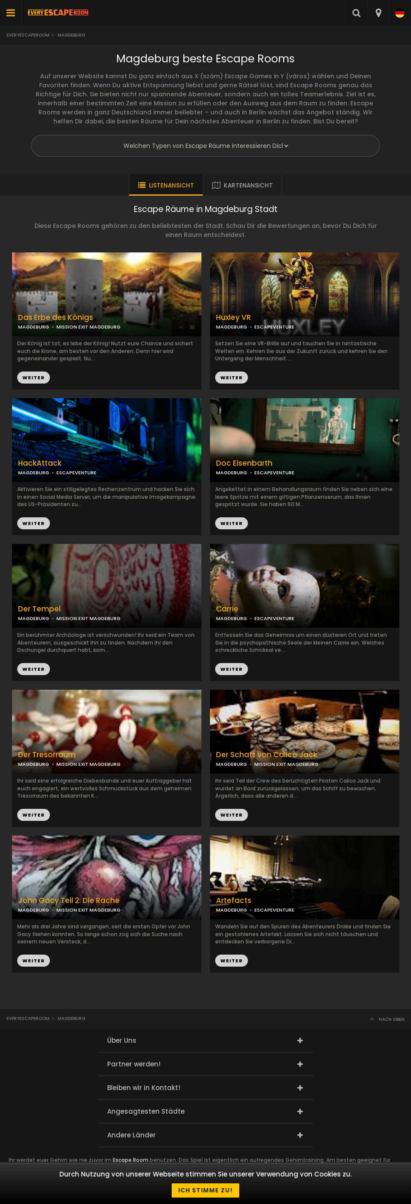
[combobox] (378, 13)
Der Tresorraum (47, 754)
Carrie (227, 609)
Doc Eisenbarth (244, 463)
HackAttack (40, 463)
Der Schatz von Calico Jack (266, 754)
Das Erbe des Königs (55, 317)
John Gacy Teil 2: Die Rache (69, 900)
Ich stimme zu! (205, 1190)
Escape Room (130, 1160)
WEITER (231, 377)
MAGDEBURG (231, 326)
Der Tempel (39, 609)
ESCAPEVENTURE (274, 326)
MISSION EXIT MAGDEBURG (88, 326)
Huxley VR (233, 317)
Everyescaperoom (27, 35)
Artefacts (233, 900)
